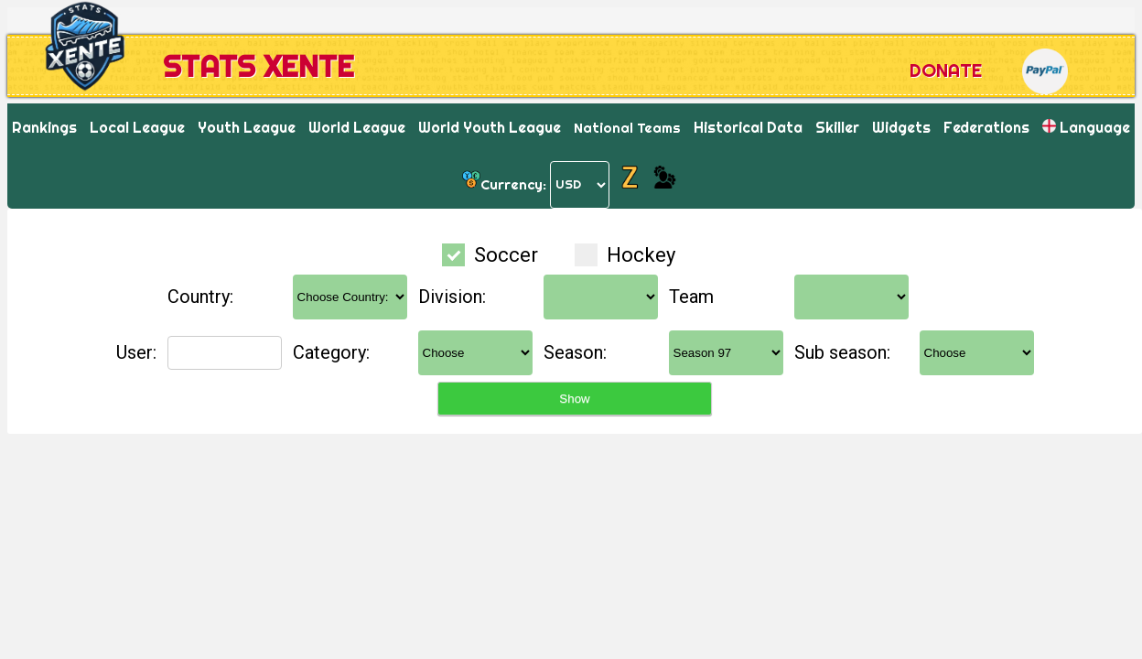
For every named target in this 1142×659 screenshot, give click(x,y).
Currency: (513, 183)
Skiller (837, 127)
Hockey (625, 254)
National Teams (627, 127)
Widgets (901, 127)
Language (1086, 127)
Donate (946, 70)
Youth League (247, 127)
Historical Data (748, 127)
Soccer (492, 254)
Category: (331, 352)
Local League (137, 127)
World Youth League (489, 127)
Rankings (44, 127)
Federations (986, 127)
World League (356, 127)
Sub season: (842, 352)
